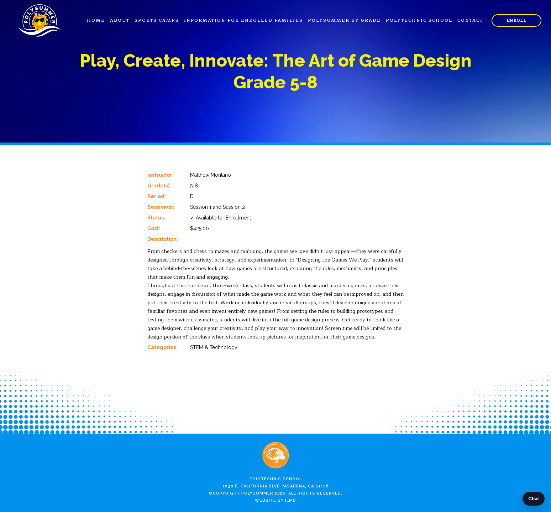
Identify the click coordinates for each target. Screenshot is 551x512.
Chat (533, 498)
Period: (156, 196)
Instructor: (160, 175)
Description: (162, 239)
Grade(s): (159, 185)
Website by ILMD (275, 500)
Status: (156, 218)
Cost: (153, 228)
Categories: (162, 347)
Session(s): (160, 207)
